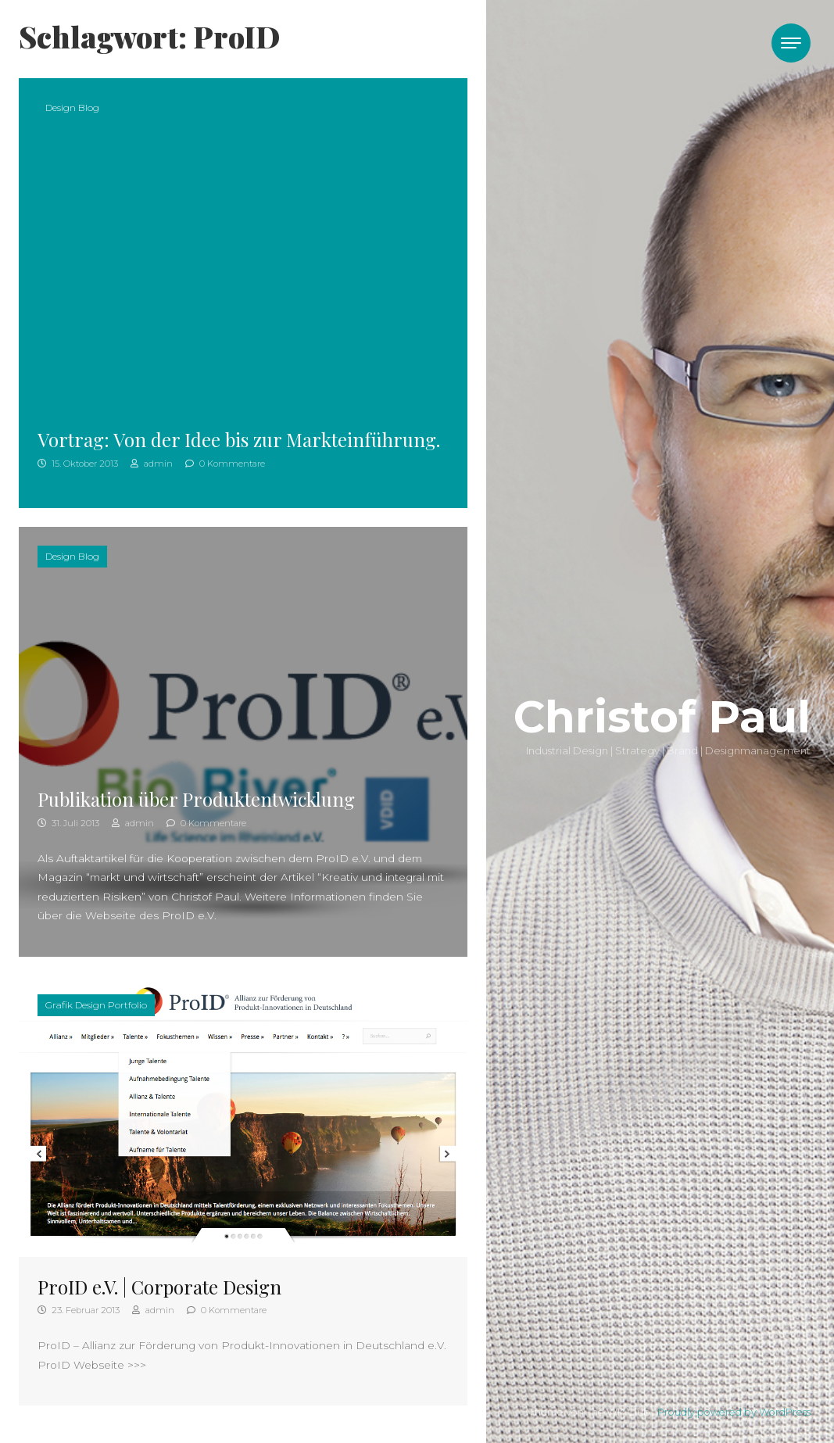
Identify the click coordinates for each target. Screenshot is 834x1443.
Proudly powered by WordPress (734, 1412)
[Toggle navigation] (791, 43)
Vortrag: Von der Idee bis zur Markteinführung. (239, 439)
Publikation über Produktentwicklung (196, 798)
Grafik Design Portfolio (96, 1005)
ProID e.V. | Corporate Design (159, 1286)
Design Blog (72, 107)
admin (152, 463)
